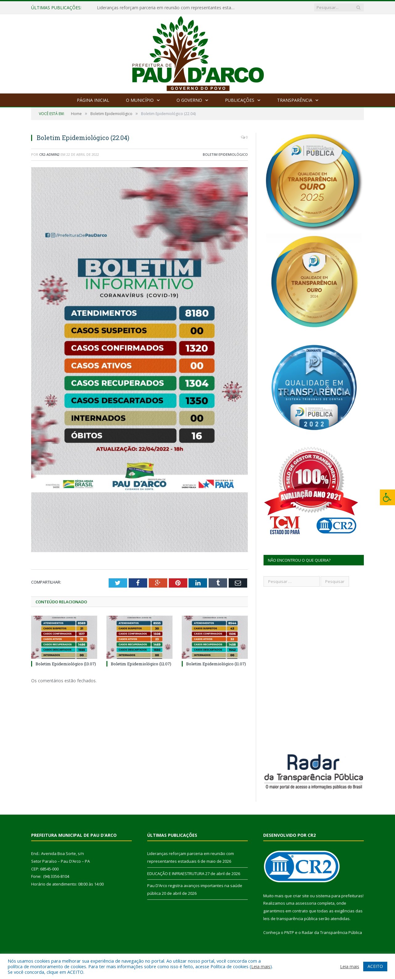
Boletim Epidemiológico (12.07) (141, 663)
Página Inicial (93, 100)
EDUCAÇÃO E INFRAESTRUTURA (175, 873)
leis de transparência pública (290, 918)
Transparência (294, 100)
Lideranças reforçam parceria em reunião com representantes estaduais (168, 7)
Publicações (239, 100)
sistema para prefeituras (339, 895)
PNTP (289, 932)
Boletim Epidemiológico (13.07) (65, 663)
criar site (301, 895)
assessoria (305, 903)
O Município (140, 100)
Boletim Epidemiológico (225, 154)
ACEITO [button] (375, 966)
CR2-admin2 (49, 154)
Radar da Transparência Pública (332, 932)
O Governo (189, 100)
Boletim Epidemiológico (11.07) (216, 663)
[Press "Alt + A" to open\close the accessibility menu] (387, 497)
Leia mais (260, 966)
